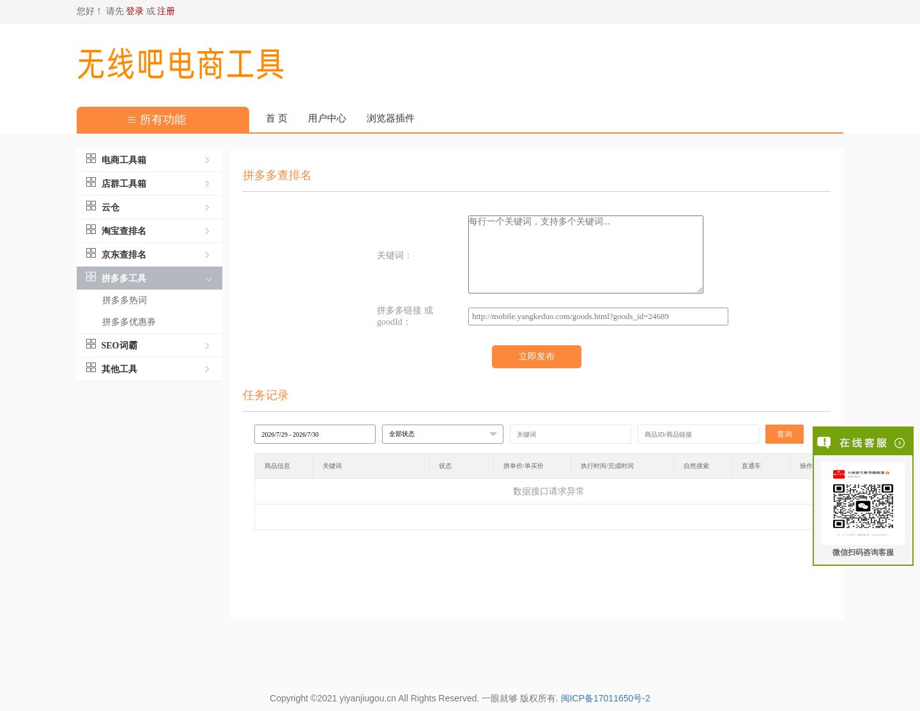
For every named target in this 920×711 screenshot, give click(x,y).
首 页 (277, 118)
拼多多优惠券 (129, 322)
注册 (166, 11)
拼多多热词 (124, 300)
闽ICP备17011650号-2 (605, 698)
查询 (784, 434)
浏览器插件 (391, 118)
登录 (135, 11)
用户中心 (327, 118)
